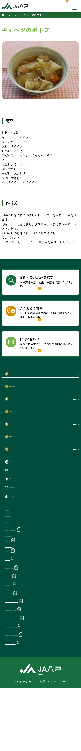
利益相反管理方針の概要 (21, 550)
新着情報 (16, 509)
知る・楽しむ (21, 464)
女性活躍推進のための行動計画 (26, 633)
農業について (21, 452)
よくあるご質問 (21, 500)
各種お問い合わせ (23, 490)
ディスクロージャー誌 (26, 528)
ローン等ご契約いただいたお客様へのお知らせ (36, 699)
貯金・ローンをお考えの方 (32, 414)
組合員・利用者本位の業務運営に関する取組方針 (38, 654)
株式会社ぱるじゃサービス (32, 477)
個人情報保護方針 (40, 736)
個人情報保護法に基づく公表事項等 (29, 607)
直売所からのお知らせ (26, 519)
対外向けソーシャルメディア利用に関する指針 (36, 566)
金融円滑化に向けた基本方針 (25, 625)
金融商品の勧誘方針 (18, 557)
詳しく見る (45, 294)
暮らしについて (23, 439)
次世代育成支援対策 (19, 598)
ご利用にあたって (17, 542)
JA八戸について (23, 402)
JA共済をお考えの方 (27, 427)
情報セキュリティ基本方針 (23, 616)
